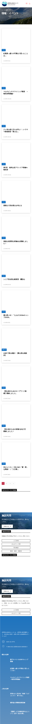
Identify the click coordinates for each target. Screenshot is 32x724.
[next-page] (13, 483)
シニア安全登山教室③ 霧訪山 (14, 279)
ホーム (3, 10)
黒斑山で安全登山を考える (12, 205)
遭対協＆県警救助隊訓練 (17, 702)
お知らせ (4, 349)
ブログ (3, 50)
